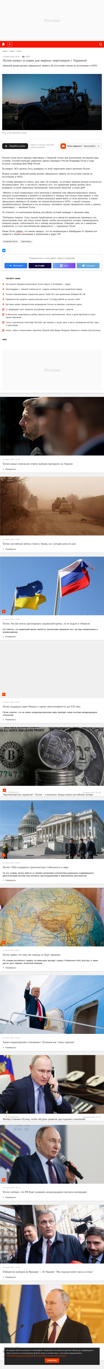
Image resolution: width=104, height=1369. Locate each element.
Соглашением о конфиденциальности (50, 1356)
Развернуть (9, 469)
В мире (19, 51)
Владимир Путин (10, 241)
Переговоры (26, 241)
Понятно (52, 1360)
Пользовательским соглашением (20, 1356)
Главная (4, 51)
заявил (19, 231)
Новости (12, 51)
